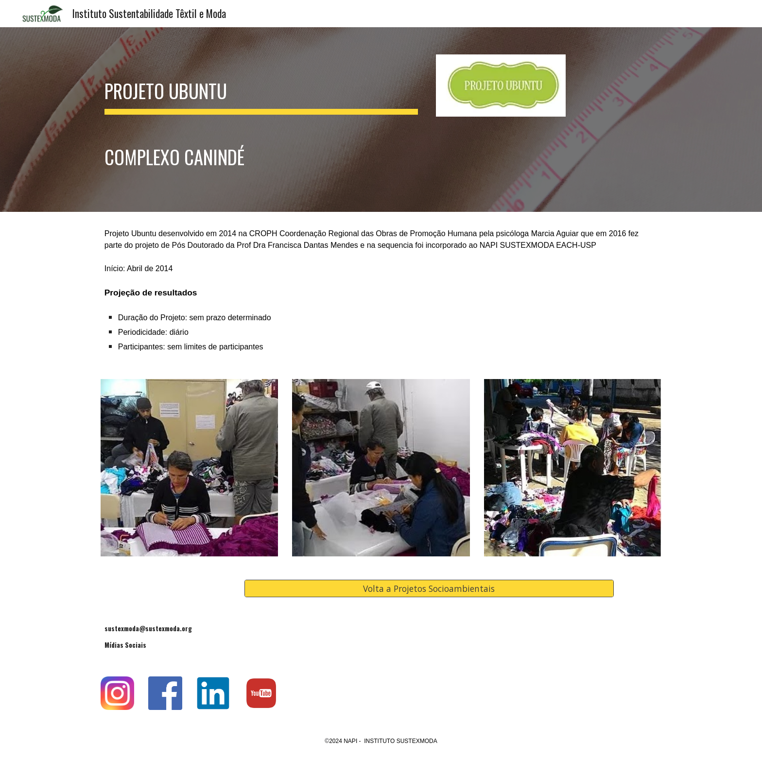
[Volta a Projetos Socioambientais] (429, 588)
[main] (261, 119)
